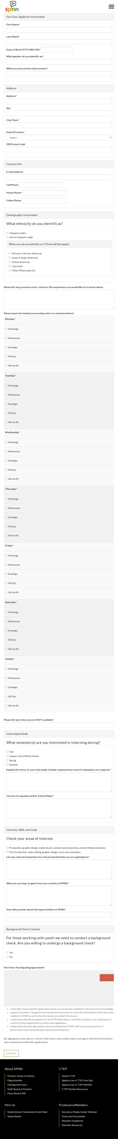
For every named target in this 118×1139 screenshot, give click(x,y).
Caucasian (16, 266)
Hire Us (10, 1105)
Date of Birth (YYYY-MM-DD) (23, 49)
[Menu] (111, 6)
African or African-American (25, 253)
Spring (11, 760)
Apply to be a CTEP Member (77, 1084)
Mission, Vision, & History (21, 1075)
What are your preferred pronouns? (27, 68)
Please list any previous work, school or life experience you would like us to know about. (54, 287)
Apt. (8, 108)
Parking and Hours (17, 1084)
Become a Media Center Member (79, 1111)
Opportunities (14, 1080)
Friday (9, 545)
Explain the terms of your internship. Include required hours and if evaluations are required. (59, 769)
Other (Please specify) (22, 270)
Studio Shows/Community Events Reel (27, 1111)
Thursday (11, 488)
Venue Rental (14, 1116)
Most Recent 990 (16, 1093)
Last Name (13, 36)
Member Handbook (72, 1120)
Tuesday (10, 375)
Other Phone (13, 200)
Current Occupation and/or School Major (30, 795)
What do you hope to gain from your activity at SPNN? (37, 883)
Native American (19, 261)
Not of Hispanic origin (19, 237)
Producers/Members (73, 1105)
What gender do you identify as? (24, 56)
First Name (13, 24)
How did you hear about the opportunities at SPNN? (36, 909)
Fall (9, 751)
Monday (10, 318)
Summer (12, 764)
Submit (11, 1053)
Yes (9, 952)
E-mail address (14, 171)
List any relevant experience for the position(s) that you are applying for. (48, 856)
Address (11, 95)
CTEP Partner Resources (75, 1089)
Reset (107, 977)
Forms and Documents (73, 1116)
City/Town (12, 120)
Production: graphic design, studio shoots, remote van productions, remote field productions (56, 847)
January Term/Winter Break (22, 756)
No (9, 956)
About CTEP (68, 1075)
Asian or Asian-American (23, 257)
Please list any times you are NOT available (29, 719)
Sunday (10, 658)
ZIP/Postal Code (16, 144)
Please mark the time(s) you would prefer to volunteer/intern (39, 313)
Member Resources (72, 1125)
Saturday (11, 602)
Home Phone (14, 192)
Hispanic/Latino (16, 233)
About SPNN (14, 1069)
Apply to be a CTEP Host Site (77, 1080)
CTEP (63, 1069)
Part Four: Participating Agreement (24, 967)
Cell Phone (12, 184)
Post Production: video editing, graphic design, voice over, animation (43, 852)
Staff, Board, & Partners (19, 1089)
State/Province (15, 132)
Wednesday (12, 432)
